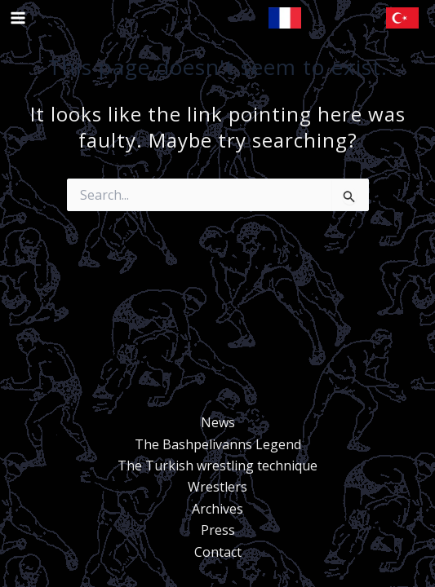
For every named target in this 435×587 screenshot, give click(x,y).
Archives (217, 509)
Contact (218, 552)
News (218, 422)
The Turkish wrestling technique (217, 465)
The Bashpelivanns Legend (218, 444)
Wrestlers (217, 487)
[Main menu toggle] (18, 18)
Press (218, 530)
